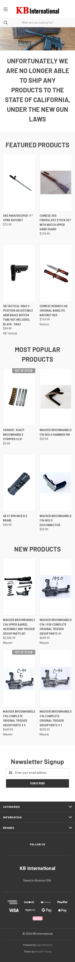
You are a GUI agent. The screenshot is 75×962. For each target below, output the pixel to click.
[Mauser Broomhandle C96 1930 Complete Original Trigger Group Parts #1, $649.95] (55, 587)
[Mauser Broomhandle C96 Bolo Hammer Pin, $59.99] (55, 397)
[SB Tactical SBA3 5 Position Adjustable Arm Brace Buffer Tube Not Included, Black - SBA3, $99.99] (19, 273)
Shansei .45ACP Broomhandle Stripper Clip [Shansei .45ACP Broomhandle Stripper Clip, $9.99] (13, 434)
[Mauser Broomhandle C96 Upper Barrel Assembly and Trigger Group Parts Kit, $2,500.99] (19, 587)
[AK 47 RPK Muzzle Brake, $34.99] (19, 483)
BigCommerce (44, 945)
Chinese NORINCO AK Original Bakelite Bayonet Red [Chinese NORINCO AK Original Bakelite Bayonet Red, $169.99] (53, 310)
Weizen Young (43, 951)
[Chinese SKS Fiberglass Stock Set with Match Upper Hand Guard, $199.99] (55, 182)
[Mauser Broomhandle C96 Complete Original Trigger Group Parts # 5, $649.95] (19, 678)
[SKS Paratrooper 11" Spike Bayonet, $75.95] (19, 182)
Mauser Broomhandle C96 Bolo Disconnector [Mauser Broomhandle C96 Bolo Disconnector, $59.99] (56, 520)
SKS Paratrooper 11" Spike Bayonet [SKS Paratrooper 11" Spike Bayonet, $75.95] (18, 218)
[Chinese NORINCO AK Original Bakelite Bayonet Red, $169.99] (55, 273)
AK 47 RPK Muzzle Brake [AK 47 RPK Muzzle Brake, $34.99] (15, 518)
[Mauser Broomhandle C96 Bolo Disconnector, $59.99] (55, 483)
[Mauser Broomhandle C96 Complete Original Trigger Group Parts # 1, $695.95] (55, 678)
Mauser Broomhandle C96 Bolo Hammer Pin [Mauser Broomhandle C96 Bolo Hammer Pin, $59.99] (56, 432)
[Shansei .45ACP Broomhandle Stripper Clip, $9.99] (19, 397)
